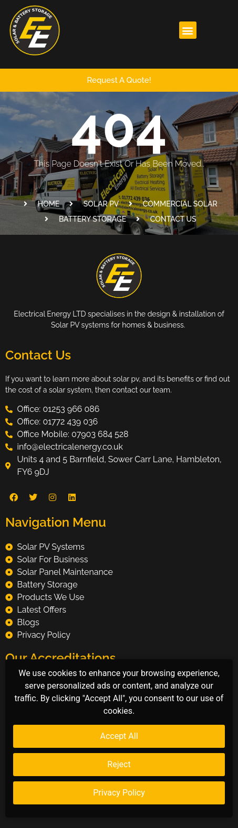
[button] (187, 30)
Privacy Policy (119, 793)
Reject (118, 764)
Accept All (119, 736)
